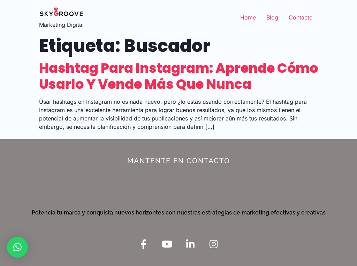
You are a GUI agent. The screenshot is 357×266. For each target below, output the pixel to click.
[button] (17, 247)
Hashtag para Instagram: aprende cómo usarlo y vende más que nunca (178, 76)
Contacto (301, 17)
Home (248, 17)
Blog (272, 17)
